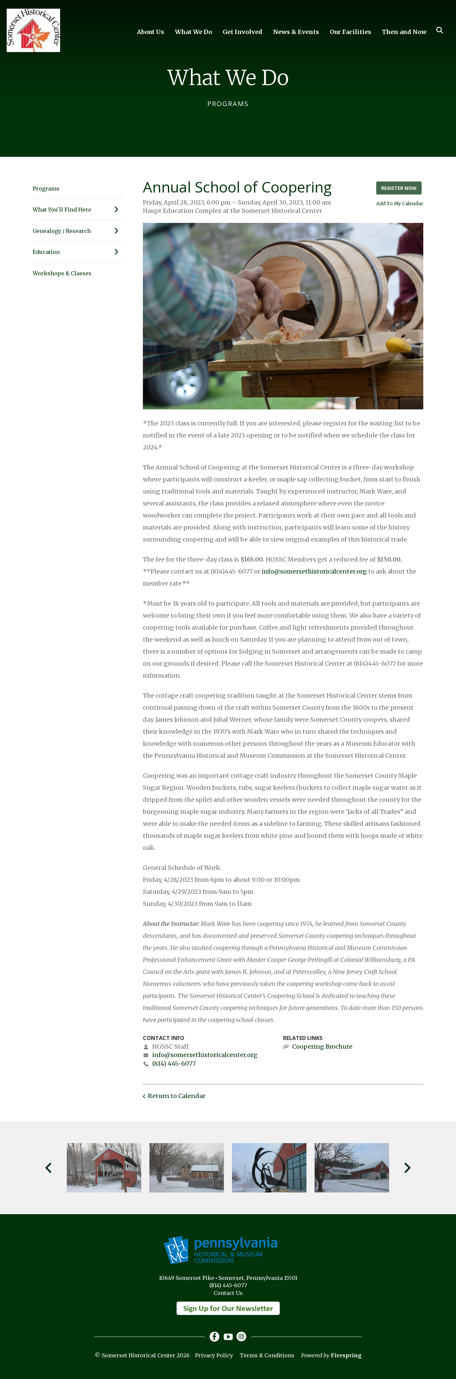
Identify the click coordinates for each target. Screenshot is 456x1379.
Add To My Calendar (399, 204)
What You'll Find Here (79, 209)
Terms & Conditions (267, 1355)
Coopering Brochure (322, 1046)
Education (79, 252)
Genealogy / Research (79, 231)
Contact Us (228, 1293)
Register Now (399, 188)
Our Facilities (350, 32)
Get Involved (242, 32)
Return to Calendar (176, 1096)
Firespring (346, 1355)
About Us (150, 32)
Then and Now (404, 32)
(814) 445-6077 (174, 1063)
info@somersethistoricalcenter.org (314, 571)
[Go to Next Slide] (407, 1167)
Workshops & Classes (62, 273)
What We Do (193, 32)
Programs (46, 188)
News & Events (296, 32)
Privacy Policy (214, 1355)
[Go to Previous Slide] (49, 1167)
